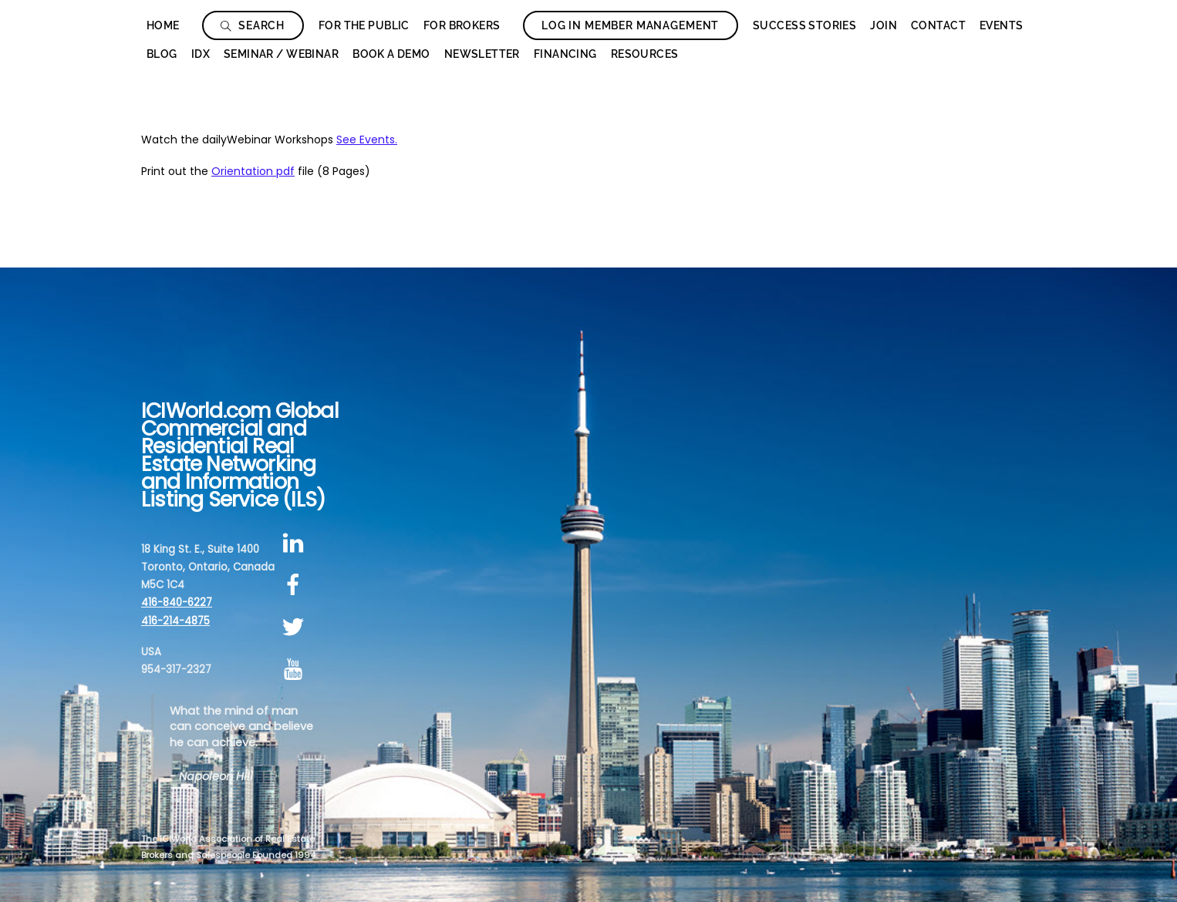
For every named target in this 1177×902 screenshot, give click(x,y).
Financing (565, 54)
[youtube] (296, 669)
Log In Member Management (630, 25)
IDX (200, 54)
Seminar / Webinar (281, 54)
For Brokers (462, 25)
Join (883, 25)
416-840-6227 (176, 602)
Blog (162, 54)
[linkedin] (296, 543)
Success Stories (804, 25)
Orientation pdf (253, 171)
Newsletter (482, 54)
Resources (645, 54)
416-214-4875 (175, 621)
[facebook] (296, 585)
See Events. (366, 139)
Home (163, 25)
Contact (938, 25)
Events (1002, 25)
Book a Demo (391, 54)
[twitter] (296, 627)
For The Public (364, 25)
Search (253, 25)
